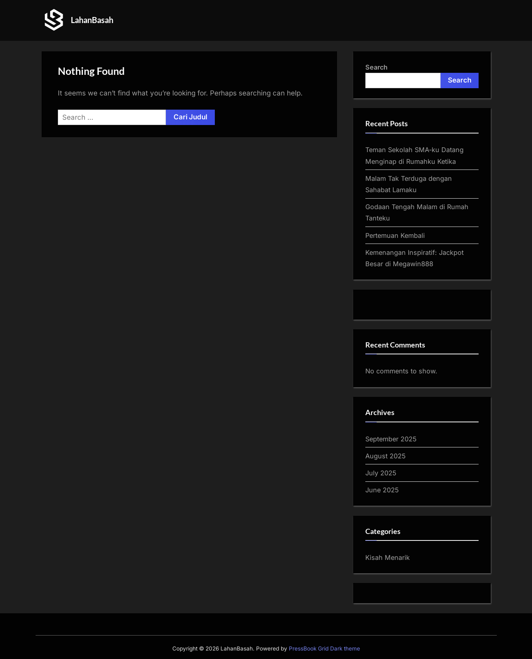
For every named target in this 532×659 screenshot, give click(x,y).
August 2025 (385, 456)
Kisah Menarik (387, 557)
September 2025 (391, 439)
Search (376, 67)
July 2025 (380, 473)
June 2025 (382, 490)
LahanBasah (92, 20)
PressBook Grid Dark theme (324, 648)
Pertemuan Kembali (395, 235)
